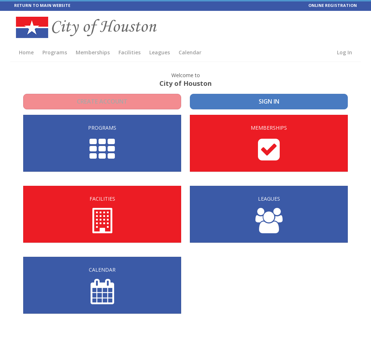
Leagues (159, 52)
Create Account (102, 101)
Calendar (190, 52)
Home (26, 52)
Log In (344, 52)
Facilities (129, 52)
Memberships (93, 52)
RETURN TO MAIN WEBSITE (42, 5)
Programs (54, 52)
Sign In (269, 101)
